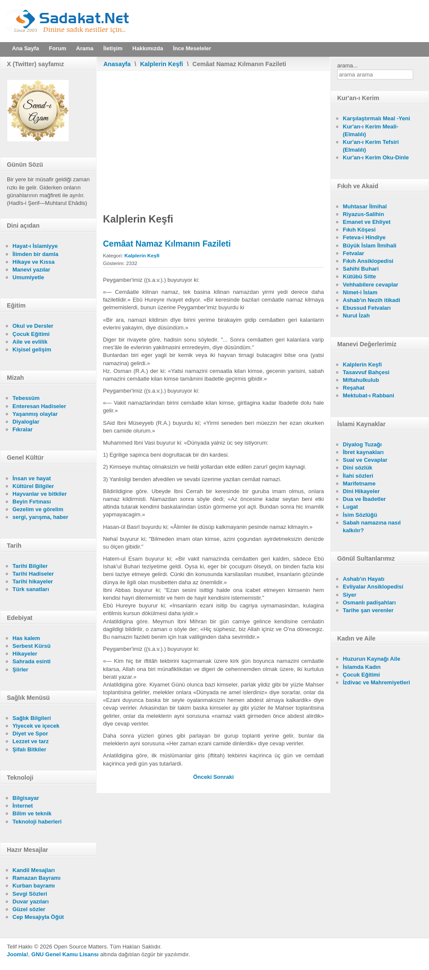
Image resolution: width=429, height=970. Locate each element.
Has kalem (26, 638)
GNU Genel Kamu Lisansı (65, 954)
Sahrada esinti (31, 661)
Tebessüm (25, 398)
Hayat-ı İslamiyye (35, 246)
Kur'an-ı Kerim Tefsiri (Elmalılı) (371, 146)
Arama (84, 48)
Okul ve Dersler (32, 326)
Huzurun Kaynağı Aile (371, 659)
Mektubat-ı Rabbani (368, 395)
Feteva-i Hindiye (364, 237)
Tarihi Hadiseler (33, 573)
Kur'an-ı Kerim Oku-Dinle (376, 157)
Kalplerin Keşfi (161, 64)
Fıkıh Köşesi (359, 229)
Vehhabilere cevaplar (370, 284)
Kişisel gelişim (31, 349)
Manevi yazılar (31, 269)
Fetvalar (353, 253)
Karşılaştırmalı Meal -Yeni (376, 118)
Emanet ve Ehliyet (366, 222)
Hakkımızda (148, 48)
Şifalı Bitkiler (29, 749)
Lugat (350, 506)
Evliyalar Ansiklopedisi (373, 586)
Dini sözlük (357, 467)
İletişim (113, 48)
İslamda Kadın (362, 667)
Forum (57, 48)
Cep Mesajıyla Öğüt (38, 917)
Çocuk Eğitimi (31, 334)
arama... (347, 65)
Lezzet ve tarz (30, 741)
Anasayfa (117, 64)
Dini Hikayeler (361, 491)
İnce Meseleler (192, 48)
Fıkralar (22, 429)
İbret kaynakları (363, 452)
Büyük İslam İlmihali (369, 245)
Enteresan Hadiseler (39, 406)
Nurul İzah (356, 315)
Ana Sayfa (25, 48)
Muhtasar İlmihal (365, 206)
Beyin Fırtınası (31, 501)
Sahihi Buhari (361, 268)
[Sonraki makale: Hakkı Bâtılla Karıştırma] (223, 777)
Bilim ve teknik (31, 813)
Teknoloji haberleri (37, 821)
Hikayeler (24, 653)
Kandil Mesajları (33, 870)
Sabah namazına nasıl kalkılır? (372, 526)
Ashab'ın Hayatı (363, 579)
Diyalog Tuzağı (362, 444)
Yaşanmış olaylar (35, 414)
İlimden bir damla (35, 254)
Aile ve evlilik (30, 342)
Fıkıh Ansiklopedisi (368, 261)
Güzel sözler (28, 909)
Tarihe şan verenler (368, 610)
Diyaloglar (25, 421)
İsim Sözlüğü (360, 515)
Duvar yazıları (30, 901)
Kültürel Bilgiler (33, 486)
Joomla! (17, 954)
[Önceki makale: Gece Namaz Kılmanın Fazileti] (203, 777)
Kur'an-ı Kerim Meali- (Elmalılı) (371, 130)
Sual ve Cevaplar (365, 460)
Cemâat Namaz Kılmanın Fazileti (167, 243)
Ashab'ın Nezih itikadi (371, 300)
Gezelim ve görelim (37, 509)
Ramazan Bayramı (36, 878)
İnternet (22, 805)
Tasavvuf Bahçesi (366, 372)
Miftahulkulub (361, 380)
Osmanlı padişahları (369, 602)
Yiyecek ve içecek (35, 726)
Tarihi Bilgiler (30, 566)
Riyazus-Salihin (363, 214)
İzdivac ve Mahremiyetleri (376, 682)
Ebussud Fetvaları (367, 308)
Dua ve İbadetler (364, 499)
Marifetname (359, 483)
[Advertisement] (213, 135)
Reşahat (354, 387)
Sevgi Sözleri (29, 894)
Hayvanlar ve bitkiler (39, 494)
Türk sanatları (30, 589)
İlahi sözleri (358, 476)
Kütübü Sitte (359, 276)
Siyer (349, 595)
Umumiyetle (28, 277)
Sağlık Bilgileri (31, 718)
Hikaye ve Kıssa (33, 262)
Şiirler (20, 669)
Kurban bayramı (33, 885)
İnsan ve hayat (31, 478)
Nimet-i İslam (360, 292)
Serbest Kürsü (31, 646)
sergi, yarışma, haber (40, 517)
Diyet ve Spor (30, 733)
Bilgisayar (25, 798)
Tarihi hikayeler (32, 581)
